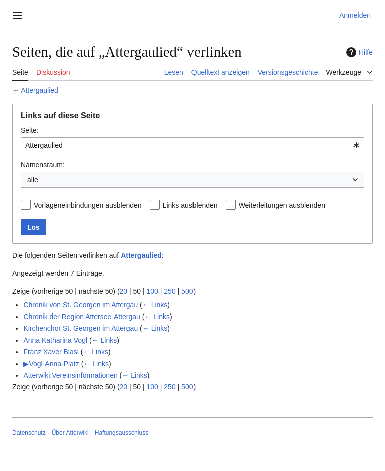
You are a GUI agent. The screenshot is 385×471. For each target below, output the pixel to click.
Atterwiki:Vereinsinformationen (70, 375)
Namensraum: (43, 165)
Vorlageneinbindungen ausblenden (88, 205)
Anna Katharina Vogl (55, 340)
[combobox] (192, 145)
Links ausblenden (190, 205)
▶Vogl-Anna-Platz (51, 364)
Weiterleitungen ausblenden (282, 205)
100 (152, 291)
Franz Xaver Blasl (50, 352)
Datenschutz (29, 432)
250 (169, 291)
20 (124, 291)
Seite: (30, 130)
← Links (155, 305)
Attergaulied (39, 90)
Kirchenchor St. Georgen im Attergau (80, 328)
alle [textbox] (32, 180)
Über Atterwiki (70, 432)
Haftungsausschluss (121, 432)
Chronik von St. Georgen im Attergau (80, 305)
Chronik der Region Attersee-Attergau (81, 316)
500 (187, 291)
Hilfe (358, 52)
